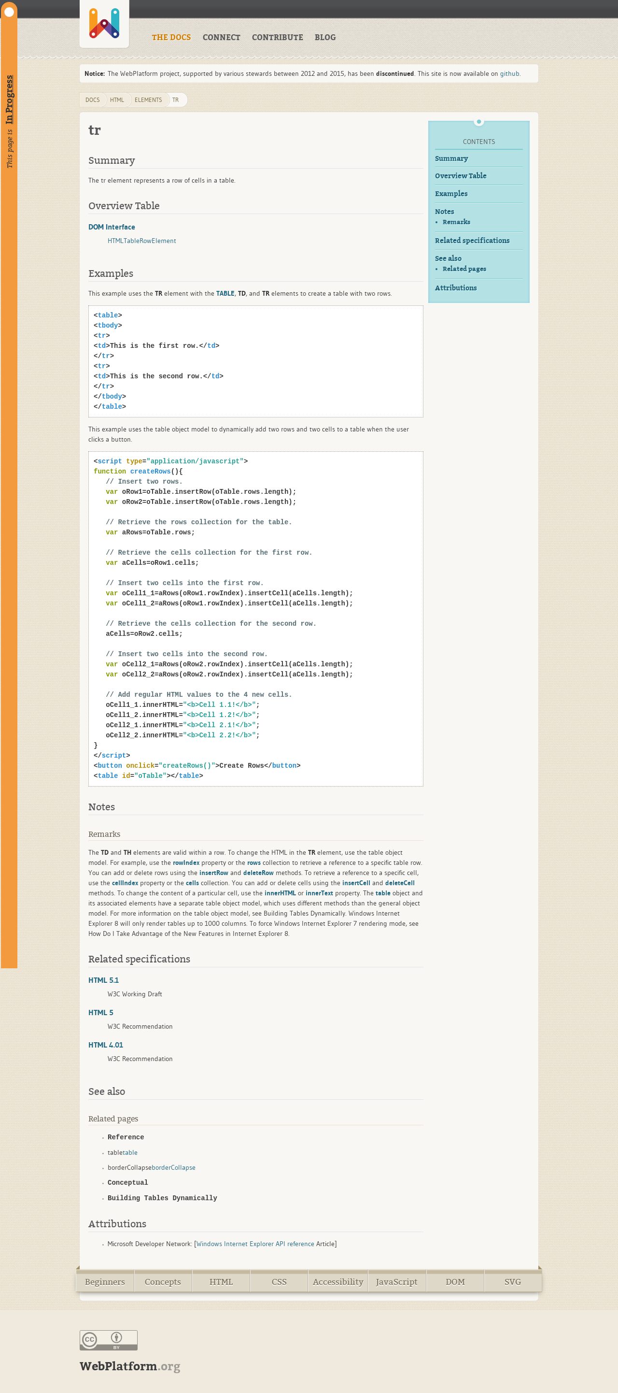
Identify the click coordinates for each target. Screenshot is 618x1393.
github (510, 73)
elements (148, 99)
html (117, 99)
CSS (279, 1282)
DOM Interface (111, 226)
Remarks (456, 222)
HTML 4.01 (105, 1044)
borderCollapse (174, 1167)
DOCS (92, 99)
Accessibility (338, 1282)
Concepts (163, 1282)
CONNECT (221, 38)
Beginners (105, 1282)
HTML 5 (100, 1012)
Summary (451, 159)
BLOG (325, 38)
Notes (444, 212)
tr (175, 99)
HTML (221, 1282)
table (130, 1152)
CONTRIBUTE (277, 38)
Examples (451, 194)
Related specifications (472, 241)
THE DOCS (171, 38)
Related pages (464, 269)
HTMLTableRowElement (142, 240)
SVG (513, 1282)
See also (448, 259)
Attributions (456, 288)
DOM (455, 1282)
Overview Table (461, 176)
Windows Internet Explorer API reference (255, 1243)
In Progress (9, 99)
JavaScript (397, 1282)
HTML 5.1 (103, 980)
